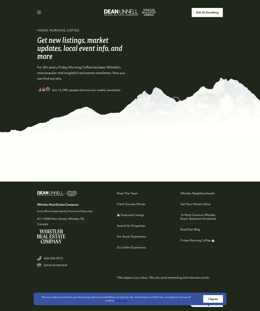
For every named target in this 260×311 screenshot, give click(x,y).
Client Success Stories (131, 204)
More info (121, 300)
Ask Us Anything (207, 12)
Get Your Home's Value (195, 204)
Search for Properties (131, 226)
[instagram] (47, 277)
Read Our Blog (190, 229)
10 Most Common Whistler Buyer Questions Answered (198, 216)
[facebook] (39, 277)
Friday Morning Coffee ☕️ (197, 240)
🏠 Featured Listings (130, 215)
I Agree (213, 299)
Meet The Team (127, 193)
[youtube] (55, 277)
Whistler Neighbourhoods (197, 193)
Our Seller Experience (131, 247)
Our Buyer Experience (131, 236)
